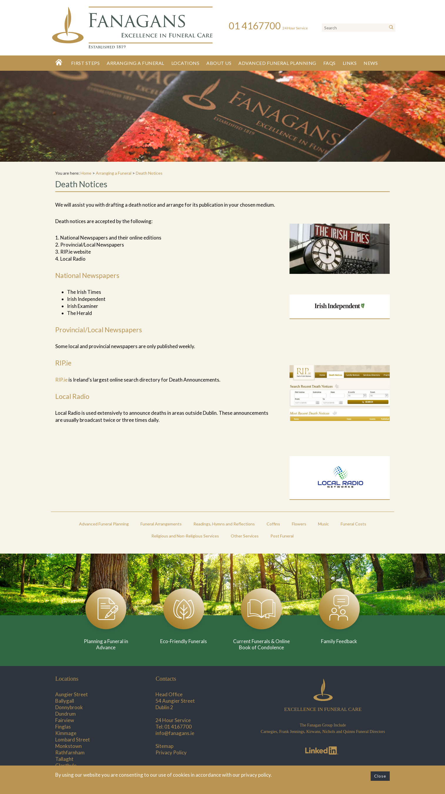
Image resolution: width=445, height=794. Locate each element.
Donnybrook (69, 707)
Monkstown (68, 746)
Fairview (64, 720)
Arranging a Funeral (113, 173)
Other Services (245, 535)
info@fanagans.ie (174, 733)
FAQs (329, 63)
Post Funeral (282, 535)
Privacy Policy (171, 752)
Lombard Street (72, 739)
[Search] (391, 28)
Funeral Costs (353, 523)
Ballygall (64, 701)
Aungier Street (71, 694)
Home (86, 173)
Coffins (273, 523)
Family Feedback (339, 641)
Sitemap (164, 746)
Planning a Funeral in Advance (106, 644)
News (371, 63)
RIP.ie (61, 380)
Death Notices (149, 173)
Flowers (299, 523)
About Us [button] (218, 63)
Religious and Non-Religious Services (185, 535)
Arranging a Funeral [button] (135, 63)
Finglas (63, 727)
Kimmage (65, 733)
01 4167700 (178, 727)
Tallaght (64, 759)
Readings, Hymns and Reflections (224, 523)
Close (380, 775)
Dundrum (65, 714)
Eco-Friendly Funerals (183, 641)
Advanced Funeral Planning (277, 63)
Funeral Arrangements (161, 523)
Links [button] (350, 63)
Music (323, 523)
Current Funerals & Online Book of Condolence (261, 644)
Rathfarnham (70, 752)
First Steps (85, 63)
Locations (185, 63)
